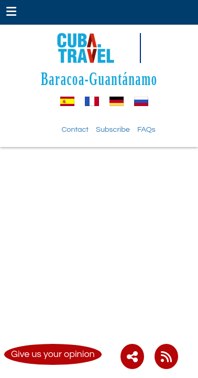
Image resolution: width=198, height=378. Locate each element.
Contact (75, 129)
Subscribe (113, 129)
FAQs (146, 129)
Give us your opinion (53, 354)
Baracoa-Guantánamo (99, 78)
